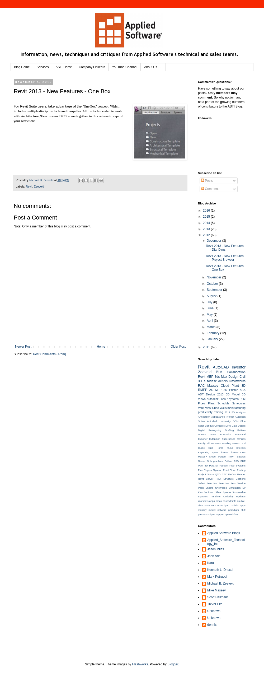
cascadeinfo (229, 500)
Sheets (209, 487)
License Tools (238, 452)
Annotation (204, 416)
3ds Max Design (226, 377)
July (210, 302)
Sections (241, 478)
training (218, 412)
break (219, 500)
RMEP (202, 390)
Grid (243, 443)
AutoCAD (221, 367)
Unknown (213, 611)
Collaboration (236, 372)
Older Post (178, 346)
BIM (219, 372)
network (222, 509)
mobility (202, 509)
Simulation (235, 487)
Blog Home (22, 67)
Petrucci (223, 465)
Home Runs (225, 447)
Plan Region (205, 470)
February (213, 333)
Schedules (239, 403)
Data (234, 425)
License (224, 452)
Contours (219, 425)
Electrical (240, 434)
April (210, 321)
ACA (243, 389)
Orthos (228, 461)
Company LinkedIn (92, 67)
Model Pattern (218, 456)
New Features (237, 456)
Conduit (209, 425)
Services (42, 67)
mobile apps (238, 505)
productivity (205, 412)
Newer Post (23, 346)
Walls (223, 407)
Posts (207, 181)
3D (233, 412)
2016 (207, 210)
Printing (241, 470)
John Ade (213, 556)
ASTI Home (63, 67)
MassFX (202, 456)
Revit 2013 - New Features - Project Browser (225, 258)
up (226, 514)
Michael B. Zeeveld (220, 583)
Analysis (241, 412)
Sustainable (239, 492)
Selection (211, 483)
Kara (210, 563)
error (220, 505)
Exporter (203, 438)
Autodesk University (219, 421)
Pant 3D (203, 465)
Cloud (225, 385)
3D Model (233, 394)
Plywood (217, 470)
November (214, 277)
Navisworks (237, 381)
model (212, 509)
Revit (29, 186)
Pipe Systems (237, 465)
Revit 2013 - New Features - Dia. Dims (225, 247)
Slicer (218, 492)
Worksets (203, 500)
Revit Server (205, 478)
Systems (203, 496)
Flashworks (140, 664)
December (214, 240)
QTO (218, 474)
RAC (201, 385)
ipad (226, 505)
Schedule (223, 403)
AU (211, 389)
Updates (241, 496)
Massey (212, 385)
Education (226, 434)
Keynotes (233, 398)
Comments (210, 189)
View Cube (212, 407)
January (213, 339)
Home (101, 346)
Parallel (213, 465)
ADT (201, 394)
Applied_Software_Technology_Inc (226, 541)
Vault (201, 407)
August (212, 296)
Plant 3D (239, 385)
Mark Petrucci (217, 576)
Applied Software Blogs (223, 533)
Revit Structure (224, 478)
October (213, 284)
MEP (218, 389)
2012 (207, 235)
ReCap (232, 474)
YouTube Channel (124, 67)
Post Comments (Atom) (49, 354)
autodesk (210, 381)
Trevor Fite (215, 604)
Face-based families (234, 438)
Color (201, 425)
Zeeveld (39, 186)
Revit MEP (205, 377)
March (211, 327)
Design (210, 394)
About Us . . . (153, 67)
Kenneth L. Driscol (220, 570)
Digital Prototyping (209, 430)
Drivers (202, 434)
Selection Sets (227, 483)
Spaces (227, 492)
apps (212, 500)
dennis (223, 381)
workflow (233, 514)
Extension (214, 438)
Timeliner (215, 496)
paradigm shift (237, 509)
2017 (227, 412)
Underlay (228, 496)
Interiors (241, 447)
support (220, 514)
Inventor (239, 367)
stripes (211, 514)
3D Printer (231, 389)
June (210, 308)
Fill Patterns (214, 443)
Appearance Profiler (222, 416)
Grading (226, 443)
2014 (207, 223)
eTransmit (210, 505)
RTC (224, 474)
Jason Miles (215, 549)
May (210, 314)
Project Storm (206, 474)
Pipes (201, 403)
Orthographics (215, 461)
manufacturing (237, 407)
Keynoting (203, 452)
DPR (228, 425)
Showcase (221, 487)
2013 (207, 229)
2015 (207, 216)
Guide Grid (205, 447)
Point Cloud (229, 470)
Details (242, 425)
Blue (243, 421)
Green (235, 443)
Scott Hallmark (217, 597)
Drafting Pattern (235, 430)
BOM (235, 421)
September (215, 290)
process (202, 514)
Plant (211, 403)
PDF (243, 461)
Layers (214, 452)
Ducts (213, 434)
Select (201, 483)
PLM (243, 398)
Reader (241, 474)
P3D (236, 461)
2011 (207, 347)
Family (201, 443)
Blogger (172, 664)
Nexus (201, 461)
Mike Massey (216, 590)
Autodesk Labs (216, 398)
